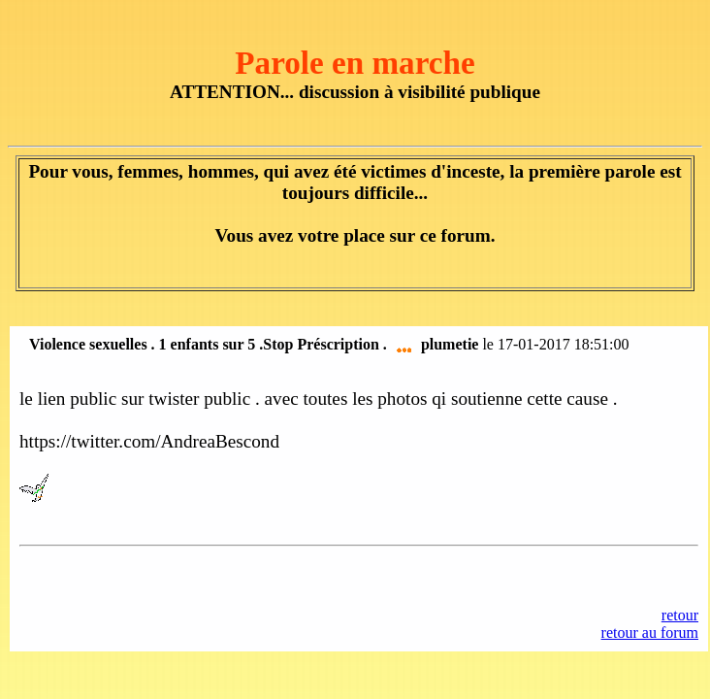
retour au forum (649, 632)
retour (680, 615)
